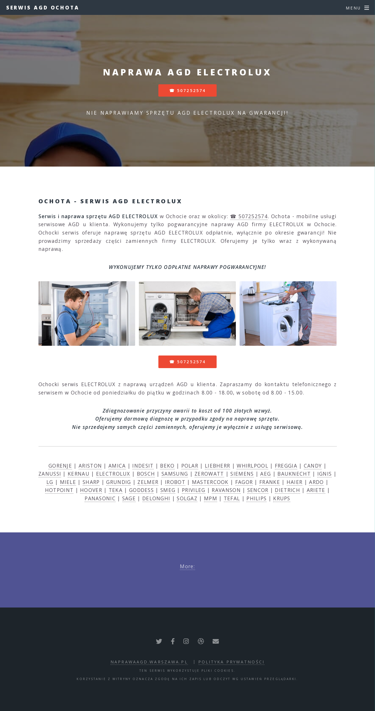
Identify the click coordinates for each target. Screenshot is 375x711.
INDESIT (143, 465)
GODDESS (141, 490)
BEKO (167, 465)
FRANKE (269, 481)
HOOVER (91, 490)
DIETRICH (287, 490)
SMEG (167, 490)
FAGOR (244, 481)
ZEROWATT (209, 473)
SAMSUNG (175, 473)
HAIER (295, 481)
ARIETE (316, 490)
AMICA (117, 465)
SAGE (129, 498)
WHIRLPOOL (252, 465)
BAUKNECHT (294, 473)
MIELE (68, 481)
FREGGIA (286, 465)
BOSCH (146, 473)
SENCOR (258, 490)
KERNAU (79, 473)
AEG (265, 473)
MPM (210, 498)
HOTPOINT (59, 490)
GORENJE (60, 465)
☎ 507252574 (187, 90)
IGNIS (324, 473)
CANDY (313, 465)
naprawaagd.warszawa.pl (149, 662)
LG (49, 481)
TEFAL (232, 498)
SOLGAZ (187, 498)
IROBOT (175, 481)
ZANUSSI (49, 473)
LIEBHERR (217, 465)
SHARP (91, 481)
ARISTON (90, 465)
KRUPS (281, 498)
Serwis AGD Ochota (42, 7)
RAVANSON (226, 490)
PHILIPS (256, 498)
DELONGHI (156, 498)
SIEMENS (242, 473)
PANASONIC (100, 498)
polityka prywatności (231, 662)
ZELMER (147, 481)
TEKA (116, 490)
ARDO (316, 481)
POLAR (190, 465)
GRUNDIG (118, 481)
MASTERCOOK (210, 481)
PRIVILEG (193, 490)
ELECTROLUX (113, 473)
